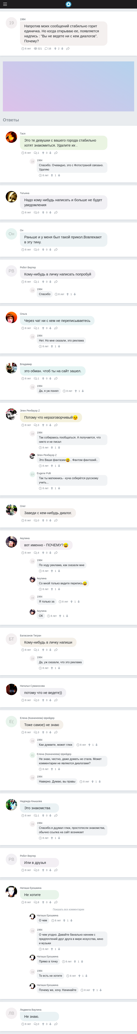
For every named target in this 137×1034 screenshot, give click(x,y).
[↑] (55, 48)
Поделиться (68, 48)
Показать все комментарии (68, 909)
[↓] (62, 48)
